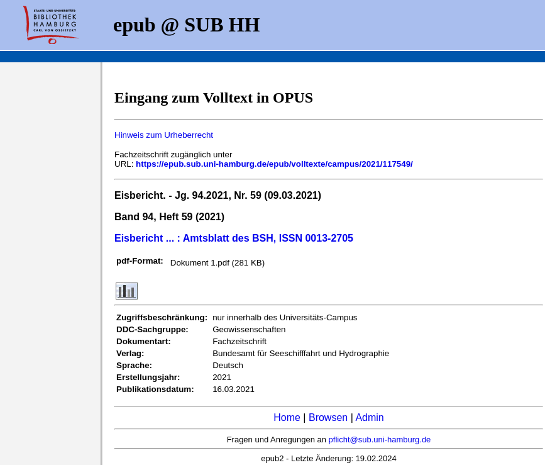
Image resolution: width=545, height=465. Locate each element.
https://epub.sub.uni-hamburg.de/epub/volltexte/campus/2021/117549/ (274, 164)
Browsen (328, 417)
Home (286, 417)
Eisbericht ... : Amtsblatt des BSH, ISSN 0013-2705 (233, 238)
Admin (369, 417)
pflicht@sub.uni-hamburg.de (380, 439)
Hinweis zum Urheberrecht (163, 135)
